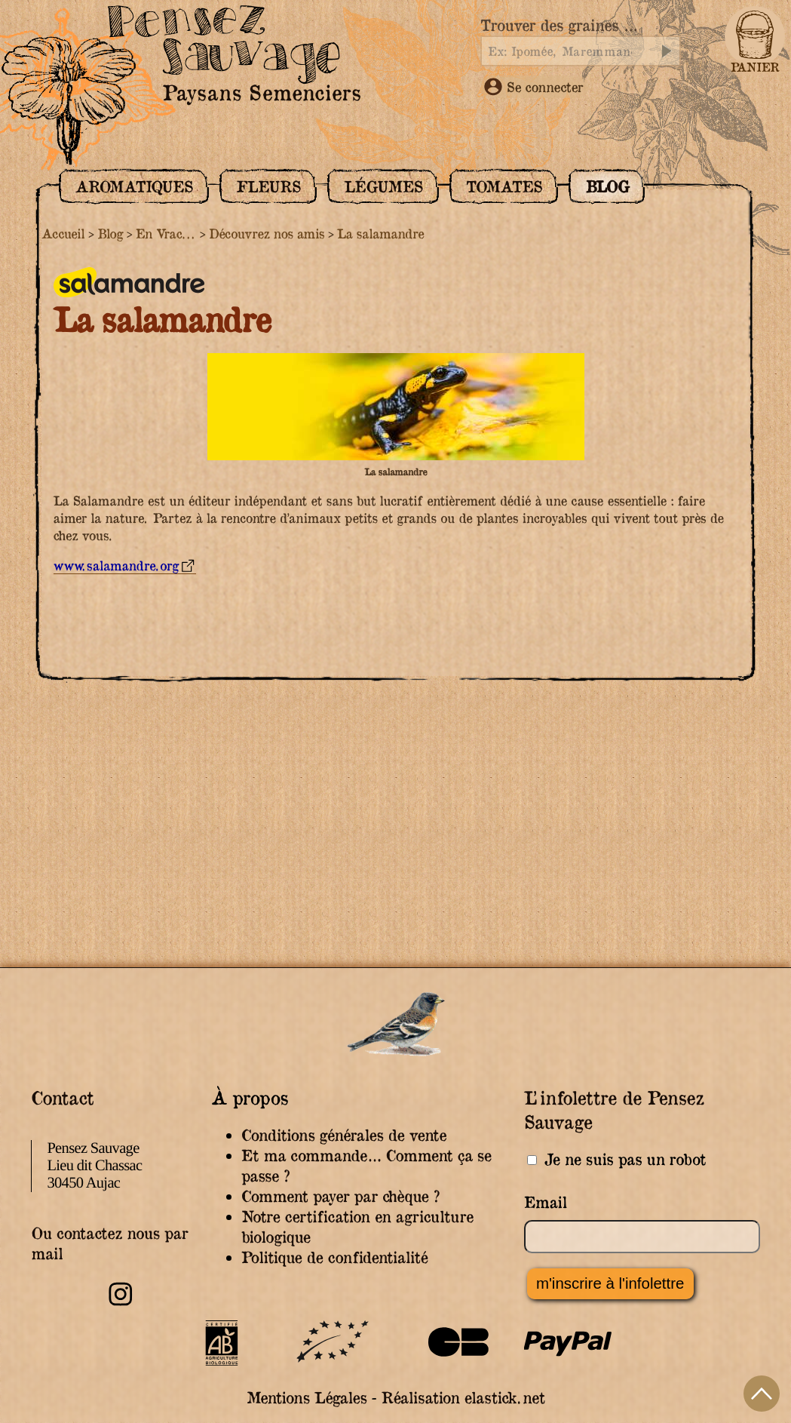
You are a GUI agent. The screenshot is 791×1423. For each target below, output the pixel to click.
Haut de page (761, 1393)
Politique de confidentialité (334, 1257)
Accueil (62, 233)
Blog (607, 186)
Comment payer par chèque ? (340, 1196)
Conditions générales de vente (343, 1135)
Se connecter (533, 87)
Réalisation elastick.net (462, 1397)
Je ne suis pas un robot (616, 1159)
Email (545, 1202)
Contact (62, 1097)
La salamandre (380, 233)
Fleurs (268, 186)
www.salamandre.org (116, 565)
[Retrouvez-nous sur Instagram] (121, 1303)
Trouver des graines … (558, 25)
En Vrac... (166, 233)
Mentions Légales (306, 1397)
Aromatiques (133, 186)
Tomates (504, 186)
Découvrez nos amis (266, 233)
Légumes (383, 186)
